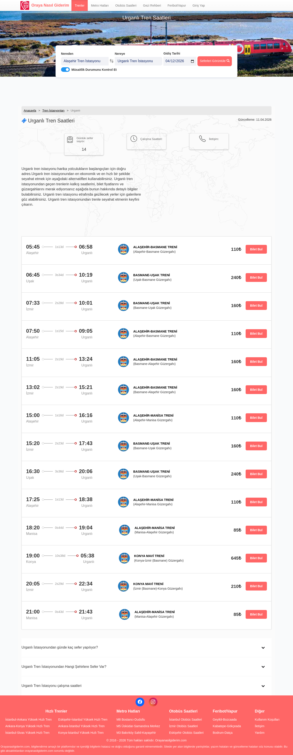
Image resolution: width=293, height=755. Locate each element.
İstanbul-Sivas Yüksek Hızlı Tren (27, 732)
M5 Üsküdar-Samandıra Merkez (138, 726)
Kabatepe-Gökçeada (227, 726)
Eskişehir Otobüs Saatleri (186, 732)
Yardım (259, 732)
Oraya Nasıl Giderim (44, 5)
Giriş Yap (199, 5)
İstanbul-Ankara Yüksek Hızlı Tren (28, 719)
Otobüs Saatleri (126, 5)
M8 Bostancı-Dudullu (130, 719)
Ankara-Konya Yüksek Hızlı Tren (27, 726)
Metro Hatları (100, 5)
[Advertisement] (146, 91)
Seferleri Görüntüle (214, 59)
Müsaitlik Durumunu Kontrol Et (94, 68)
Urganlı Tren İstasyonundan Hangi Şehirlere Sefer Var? (63, 666)
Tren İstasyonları (53, 110)
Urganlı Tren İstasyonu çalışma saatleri (51, 686)
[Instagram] (153, 702)
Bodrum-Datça (222, 732)
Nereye (120, 52)
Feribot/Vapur (177, 5)
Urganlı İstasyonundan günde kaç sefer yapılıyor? (59, 647)
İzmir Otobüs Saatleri (183, 726)
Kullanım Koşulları (267, 719)
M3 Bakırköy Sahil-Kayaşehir (136, 732)
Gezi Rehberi (152, 5)
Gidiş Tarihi (171, 52)
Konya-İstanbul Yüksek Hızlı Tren (81, 732)
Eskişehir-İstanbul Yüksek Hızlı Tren (82, 719)
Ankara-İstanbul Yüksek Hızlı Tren (81, 726)
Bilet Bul (256, 249)
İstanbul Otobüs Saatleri (185, 719)
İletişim (259, 726)
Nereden (67, 52)
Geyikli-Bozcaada (225, 719)
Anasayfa (30, 110)
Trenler (79, 5)
